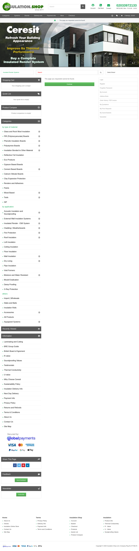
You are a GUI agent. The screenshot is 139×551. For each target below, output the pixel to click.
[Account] (93, 6)
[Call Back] (100, 6)
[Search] (83, 6)
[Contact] (109, 6)
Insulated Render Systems (11, 72)
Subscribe (21, 494)
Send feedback (21, 480)
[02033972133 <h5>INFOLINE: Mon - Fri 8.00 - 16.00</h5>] (125, 6)
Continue (69, 84)
